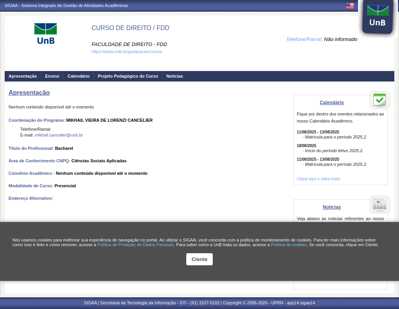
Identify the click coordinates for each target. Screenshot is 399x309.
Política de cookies (289, 244)
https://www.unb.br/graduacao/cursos (127, 51)
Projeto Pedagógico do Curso (128, 76)
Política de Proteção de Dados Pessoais (135, 244)
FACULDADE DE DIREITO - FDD (129, 44)
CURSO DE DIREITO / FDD (130, 28)
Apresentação (23, 76)
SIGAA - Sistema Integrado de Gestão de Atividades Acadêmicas (66, 5)
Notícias (174, 76)
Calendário (78, 76)
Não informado (340, 39)
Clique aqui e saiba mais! (319, 179)
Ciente (200, 259)
